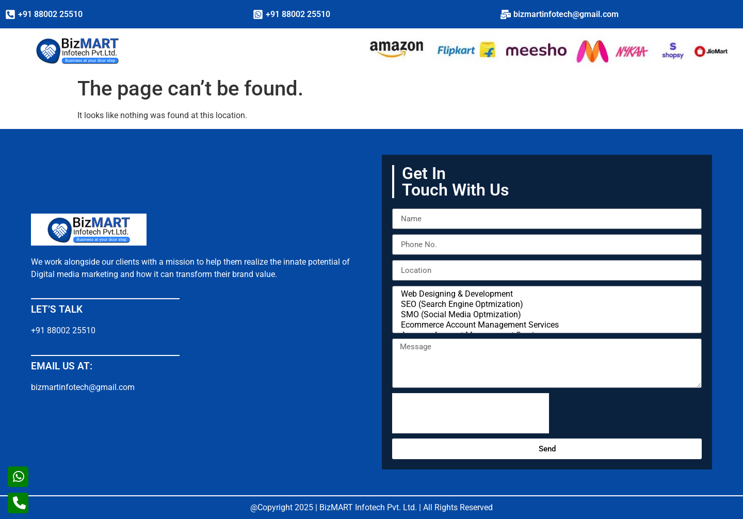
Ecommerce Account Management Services (545, 325)
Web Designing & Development (545, 294)
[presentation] (470, 413)
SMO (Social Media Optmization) (545, 315)
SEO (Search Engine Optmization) (545, 304)
